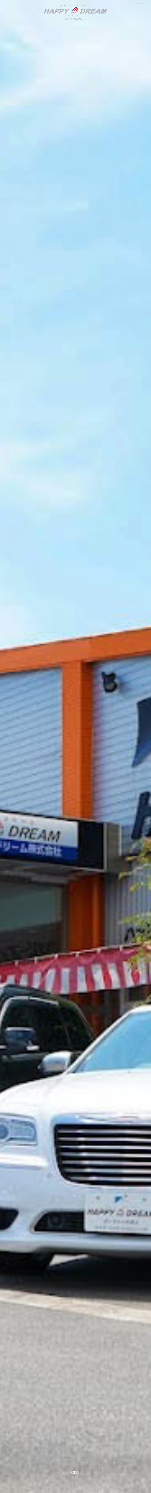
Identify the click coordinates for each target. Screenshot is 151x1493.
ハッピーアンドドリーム (75, 12)
